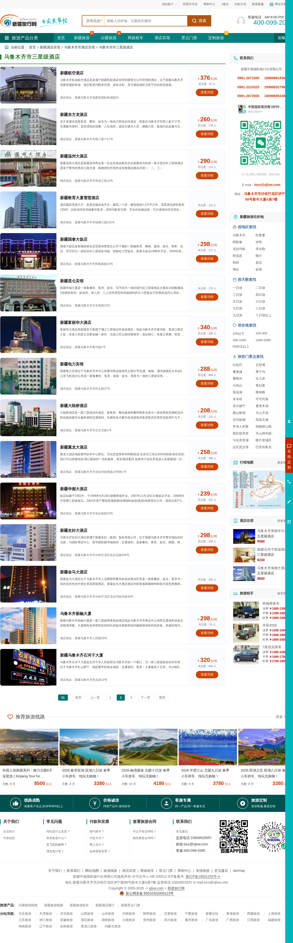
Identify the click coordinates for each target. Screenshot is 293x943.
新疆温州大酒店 (73, 156)
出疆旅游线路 (28, 905)
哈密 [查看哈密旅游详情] (259, 269)
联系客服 (258, 4)
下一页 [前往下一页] (145, 697)
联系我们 (73, 871)
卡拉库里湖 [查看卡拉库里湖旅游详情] (241, 440)
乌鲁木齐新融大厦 (75, 614)
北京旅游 (25, 913)
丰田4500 (269, 625)
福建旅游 (274, 920)
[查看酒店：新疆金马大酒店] (28, 584)
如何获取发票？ (100, 851)
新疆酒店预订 (105, 905)
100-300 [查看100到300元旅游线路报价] (261, 333)
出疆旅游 (108, 38)
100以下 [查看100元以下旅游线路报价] (238, 333)
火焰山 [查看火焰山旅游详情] (237, 385)
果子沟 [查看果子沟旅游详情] (260, 372)
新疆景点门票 (130, 905)
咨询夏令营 (267, 476)
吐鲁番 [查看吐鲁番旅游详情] (260, 235)
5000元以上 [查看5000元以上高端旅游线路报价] (241, 346)
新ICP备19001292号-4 (203, 876)
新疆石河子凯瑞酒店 (272, 549)
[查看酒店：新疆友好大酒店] (28, 542)
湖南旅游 (108, 920)
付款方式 (240, 4)
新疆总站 (212, 913)
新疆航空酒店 (72, 73)
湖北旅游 (87, 920)
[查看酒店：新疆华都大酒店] (28, 501)
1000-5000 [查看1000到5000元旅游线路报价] (263, 340)
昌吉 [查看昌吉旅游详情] (259, 262)
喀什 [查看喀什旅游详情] (259, 256)
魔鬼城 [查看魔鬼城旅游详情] (237, 372)
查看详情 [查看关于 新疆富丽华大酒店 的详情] (207, 342)
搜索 (199, 20)
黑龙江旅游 (89, 926)
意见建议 (182, 831)
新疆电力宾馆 (72, 364)
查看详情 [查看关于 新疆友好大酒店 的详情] (207, 550)
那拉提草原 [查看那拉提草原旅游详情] (241, 433)
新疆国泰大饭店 (73, 239)
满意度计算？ (55, 851)
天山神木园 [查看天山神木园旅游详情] (264, 433)
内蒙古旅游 (113, 926)
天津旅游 (45, 913)
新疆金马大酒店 (73, 572)
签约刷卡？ (97, 831)
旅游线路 (110, 871)
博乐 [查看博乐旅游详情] (236, 269)
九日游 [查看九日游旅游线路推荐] (237, 315)
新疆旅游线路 (53, 905)
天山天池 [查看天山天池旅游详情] (262, 413)
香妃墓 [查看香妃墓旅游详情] (260, 385)
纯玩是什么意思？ (58, 831)
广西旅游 (232, 920)
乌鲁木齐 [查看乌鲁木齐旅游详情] (239, 235)
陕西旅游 (149, 913)
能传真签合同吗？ (144, 838)
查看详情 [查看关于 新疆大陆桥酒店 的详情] (207, 425)
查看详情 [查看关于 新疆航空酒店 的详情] (207, 92)
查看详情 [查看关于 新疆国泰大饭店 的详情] (207, 259)
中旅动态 (9, 838)
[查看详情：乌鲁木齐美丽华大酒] (244, 536)
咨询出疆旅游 (267, 468)
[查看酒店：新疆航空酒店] (28, 85)
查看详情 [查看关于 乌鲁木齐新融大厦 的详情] (207, 633)
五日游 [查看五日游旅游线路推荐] (237, 301)
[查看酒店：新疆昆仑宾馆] (28, 293)
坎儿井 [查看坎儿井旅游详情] (260, 378)
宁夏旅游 (191, 913)
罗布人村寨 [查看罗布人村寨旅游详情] (241, 426)
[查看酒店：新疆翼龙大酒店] (28, 459)
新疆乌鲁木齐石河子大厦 (81, 655)
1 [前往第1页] (110, 697)
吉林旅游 (66, 926)
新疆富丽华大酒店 (75, 322)
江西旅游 (253, 920)
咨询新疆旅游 (267, 459)
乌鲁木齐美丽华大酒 (272, 531)
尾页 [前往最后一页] (162, 697)
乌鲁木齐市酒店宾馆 (79, 47)
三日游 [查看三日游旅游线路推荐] (237, 294)
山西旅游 (87, 913)
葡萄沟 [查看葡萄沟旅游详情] (237, 378)
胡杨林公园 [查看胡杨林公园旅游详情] (264, 426)
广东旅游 (212, 920)
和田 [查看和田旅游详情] (236, 262)
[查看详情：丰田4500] (246, 633)
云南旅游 (128, 920)
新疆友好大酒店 (73, 530)
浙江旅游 (45, 920)
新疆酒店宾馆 (50, 47)
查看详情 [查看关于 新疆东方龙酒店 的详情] (207, 134)
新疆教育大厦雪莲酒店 (79, 198)
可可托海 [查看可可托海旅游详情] (262, 399)
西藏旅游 (253, 913)
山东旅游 (108, 913)
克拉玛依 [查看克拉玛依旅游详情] (239, 249)
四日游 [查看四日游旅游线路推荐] (260, 294)
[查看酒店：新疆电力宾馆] (28, 376)
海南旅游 (25, 926)
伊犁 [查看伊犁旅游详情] (259, 242)
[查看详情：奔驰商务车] (246, 611)
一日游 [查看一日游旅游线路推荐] (237, 288)
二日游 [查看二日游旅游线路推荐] (260, 288)
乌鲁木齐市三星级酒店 (116, 47)
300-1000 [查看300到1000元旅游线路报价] (239, 340)
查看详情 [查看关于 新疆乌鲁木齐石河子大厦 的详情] (207, 674)
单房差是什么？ (56, 838)
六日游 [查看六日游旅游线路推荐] (260, 301)
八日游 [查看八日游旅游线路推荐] (260, 308)
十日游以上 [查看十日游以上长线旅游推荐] (264, 315)
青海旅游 (232, 913)
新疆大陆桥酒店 (73, 406)
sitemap (239, 871)
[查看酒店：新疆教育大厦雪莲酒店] (28, 210)
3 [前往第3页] (131, 697)
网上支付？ (97, 844)
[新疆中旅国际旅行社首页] (39, 20)
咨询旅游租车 (267, 485)
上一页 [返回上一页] (95, 697)
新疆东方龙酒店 (73, 115)
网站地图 (92, 871)
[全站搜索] (145, 21)
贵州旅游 (149, 920)
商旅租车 (135, 38)
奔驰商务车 (271, 603)
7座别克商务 (272, 647)
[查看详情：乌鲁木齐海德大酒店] (244, 573)
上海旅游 (274, 913)
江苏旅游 (25, 920)
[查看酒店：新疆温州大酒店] (28, 168)
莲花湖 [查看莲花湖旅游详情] (237, 392)
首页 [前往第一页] (78, 697)
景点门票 (189, 38)
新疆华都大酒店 (73, 489)
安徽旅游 (66, 920)
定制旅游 (216, 38)
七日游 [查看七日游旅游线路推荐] (237, 308)
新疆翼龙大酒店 (73, 447)
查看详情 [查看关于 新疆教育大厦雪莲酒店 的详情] (207, 214)
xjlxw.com (156, 888)
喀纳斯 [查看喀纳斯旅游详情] (260, 392)
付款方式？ (97, 838)
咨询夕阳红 (267, 494)
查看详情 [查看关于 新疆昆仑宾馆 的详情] (207, 297)
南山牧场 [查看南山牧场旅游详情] (239, 413)
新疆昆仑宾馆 (72, 281)
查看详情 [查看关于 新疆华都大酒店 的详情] (207, 508)
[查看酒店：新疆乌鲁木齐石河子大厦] (28, 667)
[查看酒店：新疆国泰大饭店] (28, 251)
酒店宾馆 (162, 38)
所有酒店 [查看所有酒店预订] (283, 521)
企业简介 (9, 831)
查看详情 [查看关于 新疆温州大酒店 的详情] (207, 175)
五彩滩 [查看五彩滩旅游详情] (260, 365)
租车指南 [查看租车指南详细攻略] (283, 593)
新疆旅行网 (176, 888)
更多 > (281, 717)
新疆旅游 (82, 38)
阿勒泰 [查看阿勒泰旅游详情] (237, 242)
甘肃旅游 (170, 913)
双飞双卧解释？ (56, 844)
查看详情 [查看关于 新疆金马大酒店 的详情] (207, 588)
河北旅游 (66, 913)
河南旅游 (128, 913)
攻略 (283, 38)
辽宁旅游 (45, 926)
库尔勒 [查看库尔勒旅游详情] (260, 249)
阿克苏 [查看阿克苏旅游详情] (237, 256)
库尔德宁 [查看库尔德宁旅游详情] (239, 406)
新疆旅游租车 (79, 905)
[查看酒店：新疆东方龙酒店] (28, 126)
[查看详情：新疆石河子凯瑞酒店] (244, 555)
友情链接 (202, 871)
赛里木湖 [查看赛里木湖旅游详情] (262, 406)
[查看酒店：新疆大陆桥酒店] (28, 417)
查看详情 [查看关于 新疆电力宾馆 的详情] (207, 383)
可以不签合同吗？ (144, 831)
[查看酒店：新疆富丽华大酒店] (28, 334)
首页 (61, 38)
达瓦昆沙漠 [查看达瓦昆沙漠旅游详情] (241, 447)
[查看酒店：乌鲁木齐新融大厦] (28, 625)
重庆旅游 (191, 920)
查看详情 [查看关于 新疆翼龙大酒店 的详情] (207, 466)
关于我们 (55, 871)
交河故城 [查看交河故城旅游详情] (239, 419)
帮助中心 (209, 4)
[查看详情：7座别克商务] (246, 655)
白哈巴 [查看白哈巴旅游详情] (237, 365)
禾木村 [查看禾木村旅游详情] (237, 399)
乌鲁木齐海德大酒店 (272, 568)
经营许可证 (190, 4)
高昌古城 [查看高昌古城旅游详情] (262, 419)
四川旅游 (170, 920)
